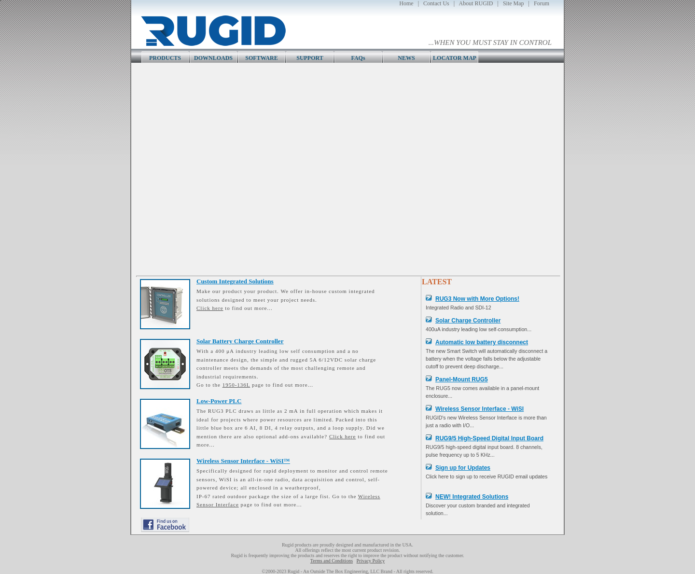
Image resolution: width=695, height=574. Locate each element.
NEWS (406, 58)
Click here (209, 308)
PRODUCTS (165, 58)
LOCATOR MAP (454, 58)
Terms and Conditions (331, 560)
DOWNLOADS (213, 58)
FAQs (358, 58)
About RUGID (476, 3)
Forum (541, 3)
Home (406, 3)
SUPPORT (309, 58)
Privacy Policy (371, 560)
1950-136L (236, 385)
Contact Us (436, 3)
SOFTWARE (261, 58)
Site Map (513, 3)
